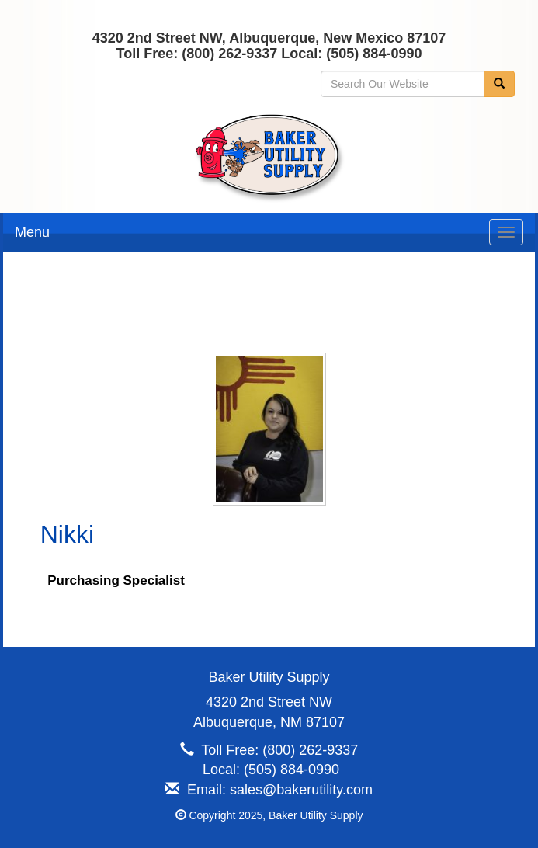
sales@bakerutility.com (301, 790)
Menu (32, 232)
